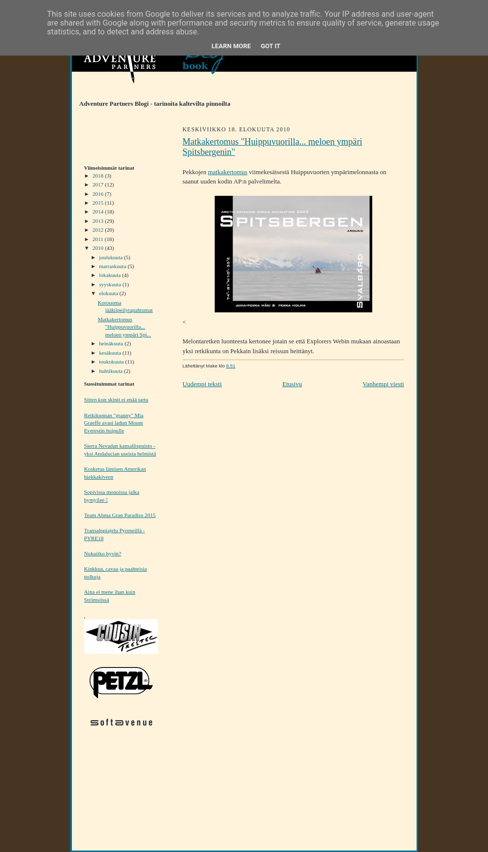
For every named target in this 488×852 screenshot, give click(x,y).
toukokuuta (112, 362)
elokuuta (109, 293)
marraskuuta (113, 266)
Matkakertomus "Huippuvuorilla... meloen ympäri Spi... (124, 326)
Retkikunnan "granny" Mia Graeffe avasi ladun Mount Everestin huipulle (114, 422)
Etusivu (292, 384)
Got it (270, 46)
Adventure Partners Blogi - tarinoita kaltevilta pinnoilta (151, 103)
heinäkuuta (112, 343)
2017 (99, 184)
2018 (99, 176)
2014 (99, 211)
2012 (99, 230)
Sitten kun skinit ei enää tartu (116, 399)
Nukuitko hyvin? (102, 553)
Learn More (231, 46)
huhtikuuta (111, 371)
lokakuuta (110, 275)
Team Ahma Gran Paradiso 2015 (120, 515)
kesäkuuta (110, 353)
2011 (99, 239)
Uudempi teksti (202, 384)
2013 (99, 221)
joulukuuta (111, 257)
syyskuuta (110, 284)
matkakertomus (227, 172)
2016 (99, 194)
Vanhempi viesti (383, 384)
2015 (99, 203)
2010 (99, 248)
